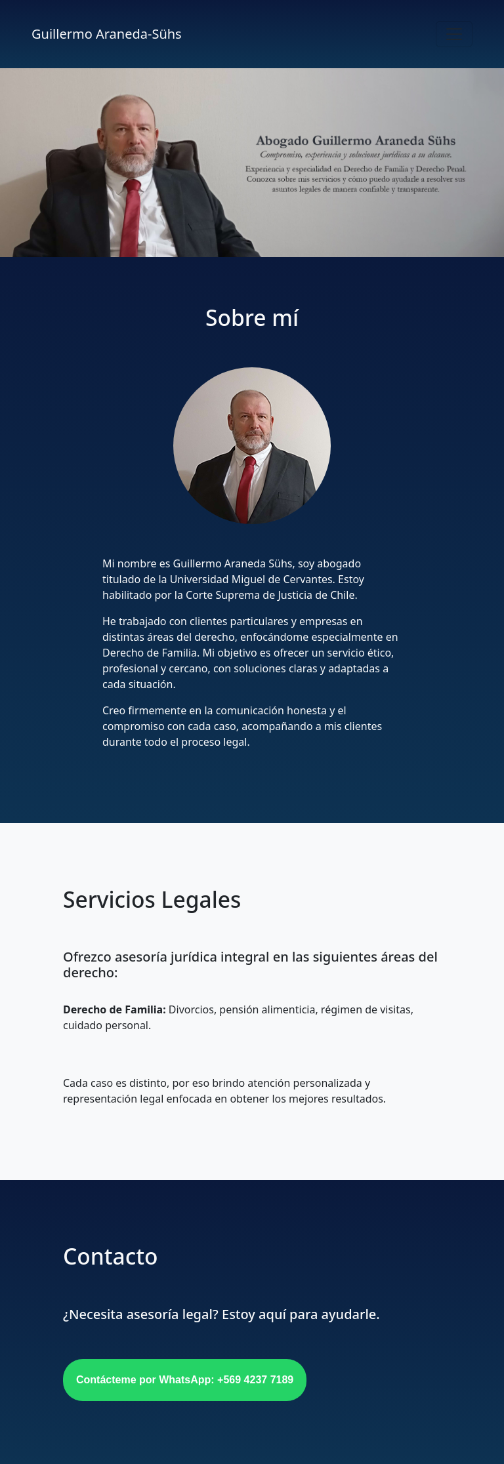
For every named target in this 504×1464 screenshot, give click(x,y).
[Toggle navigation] (454, 34)
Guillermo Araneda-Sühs (107, 34)
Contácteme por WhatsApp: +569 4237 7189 (184, 1379)
